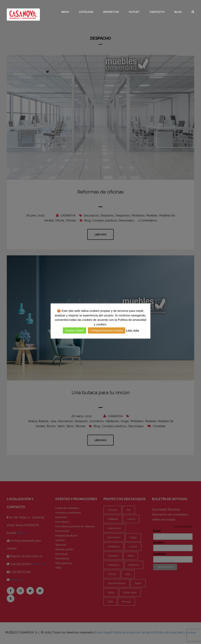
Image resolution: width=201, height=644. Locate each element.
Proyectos (111, 11)
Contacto (157, 11)
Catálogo (86, 11)
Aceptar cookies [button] (74, 330)
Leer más (132, 330)
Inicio (65, 11)
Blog (178, 11)
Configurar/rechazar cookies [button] (106, 330)
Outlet (134, 11)
